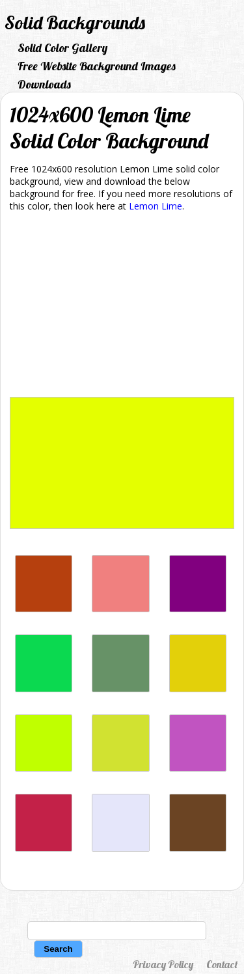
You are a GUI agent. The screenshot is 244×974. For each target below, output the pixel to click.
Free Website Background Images (97, 66)
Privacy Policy (163, 964)
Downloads (44, 84)
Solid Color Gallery (62, 47)
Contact (221, 964)
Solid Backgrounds (75, 22)
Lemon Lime (155, 206)
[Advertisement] (122, 307)
